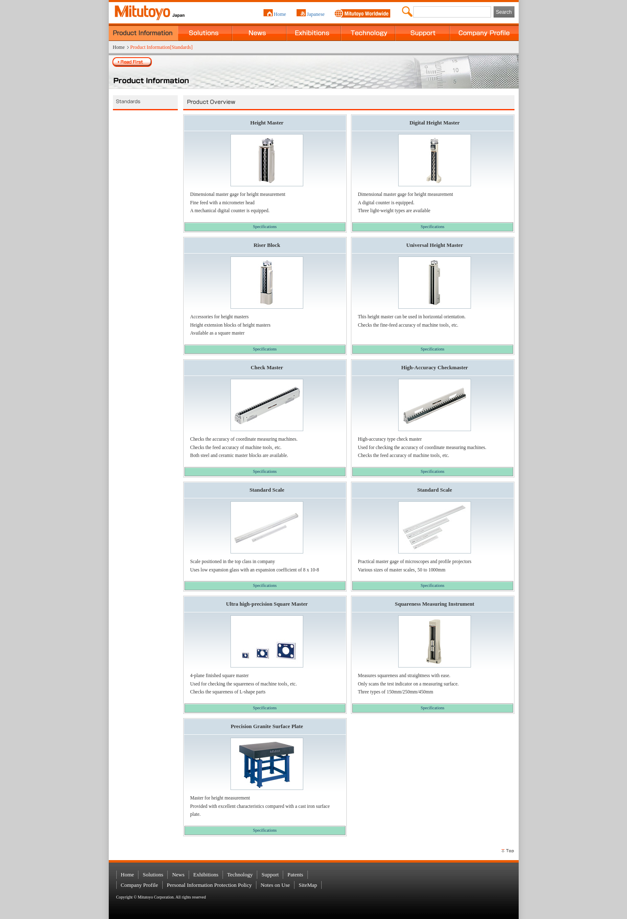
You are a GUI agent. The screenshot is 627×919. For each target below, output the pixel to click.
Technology (368, 32)
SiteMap (308, 885)
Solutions (205, 32)
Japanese (316, 14)
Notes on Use (275, 885)
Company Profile (484, 32)
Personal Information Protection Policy (209, 885)
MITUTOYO (144, 10)
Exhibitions (314, 32)
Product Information (143, 32)
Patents (295, 874)
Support (422, 32)
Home (280, 14)
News (259, 32)
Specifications (265, 226)
